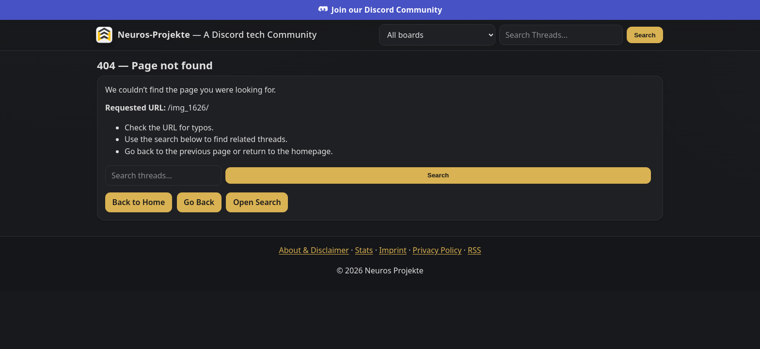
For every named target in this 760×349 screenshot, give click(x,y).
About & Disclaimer (314, 250)
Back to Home (138, 202)
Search (644, 35)
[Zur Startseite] (206, 35)
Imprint (393, 250)
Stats (364, 250)
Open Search (257, 202)
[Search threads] (163, 175)
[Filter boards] (437, 35)
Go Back (199, 202)
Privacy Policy (436, 250)
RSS (474, 250)
